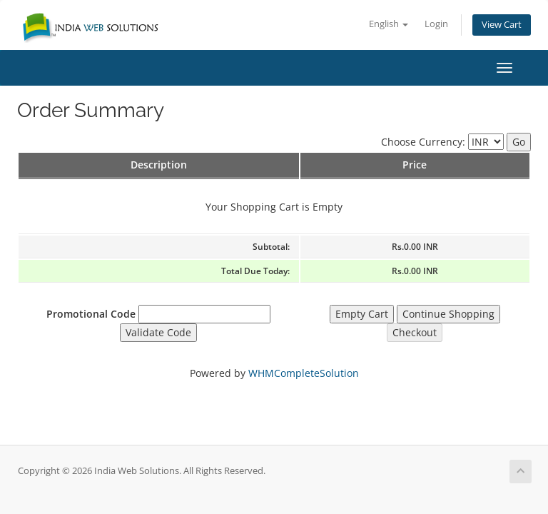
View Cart (502, 25)
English (388, 24)
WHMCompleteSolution (303, 373)
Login (436, 24)
